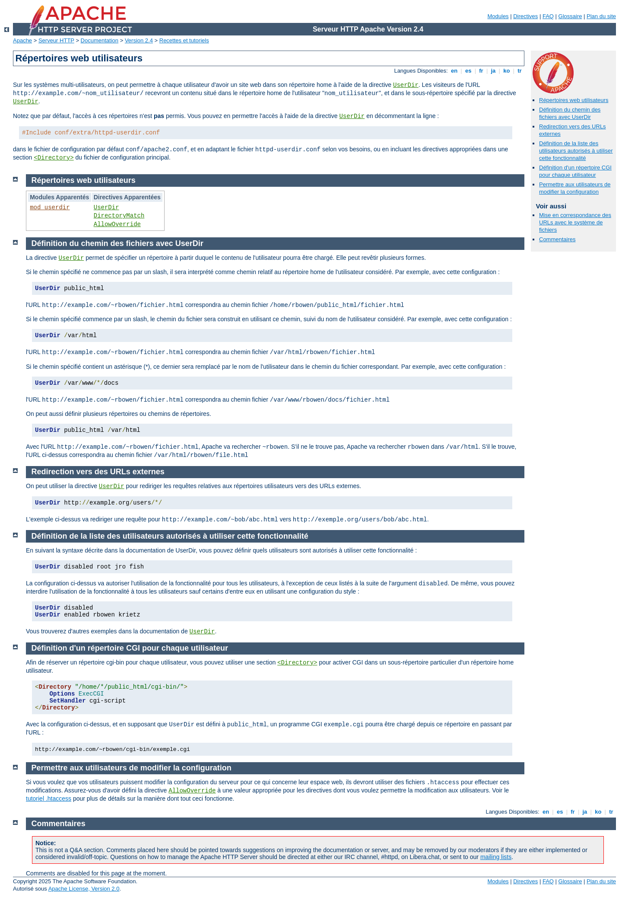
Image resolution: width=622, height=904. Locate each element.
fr (481, 70)
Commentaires (557, 239)
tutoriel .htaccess (48, 798)
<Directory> (53, 157)
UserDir (406, 85)
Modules (497, 16)
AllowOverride (117, 224)
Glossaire (570, 16)
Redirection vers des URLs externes (98, 471)
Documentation (99, 40)
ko (506, 70)
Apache (22, 40)
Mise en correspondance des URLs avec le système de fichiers (575, 222)
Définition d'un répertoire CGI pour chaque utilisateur (575, 171)
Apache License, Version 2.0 (84, 888)
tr (520, 70)
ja (493, 70)
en (454, 70)
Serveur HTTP (56, 40)
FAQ (548, 16)
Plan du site (601, 16)
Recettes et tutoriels (184, 40)
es (468, 70)
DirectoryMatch (119, 215)
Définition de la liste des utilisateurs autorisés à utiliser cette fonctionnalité (576, 150)
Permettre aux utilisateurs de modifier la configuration (574, 188)
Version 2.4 (139, 40)
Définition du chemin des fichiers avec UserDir (569, 113)
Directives (525, 16)
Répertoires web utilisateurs (573, 100)
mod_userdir (50, 207)
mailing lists (495, 856)
